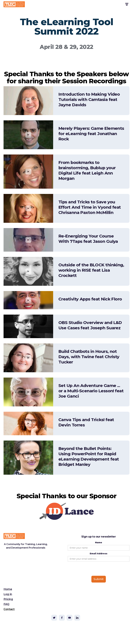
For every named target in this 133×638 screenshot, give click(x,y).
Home (8, 589)
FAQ (6, 604)
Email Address (98, 553)
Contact (9, 609)
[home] (14, 4)
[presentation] (90, 569)
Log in (8, 594)
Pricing (8, 599)
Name (98, 542)
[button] (126, 4)
